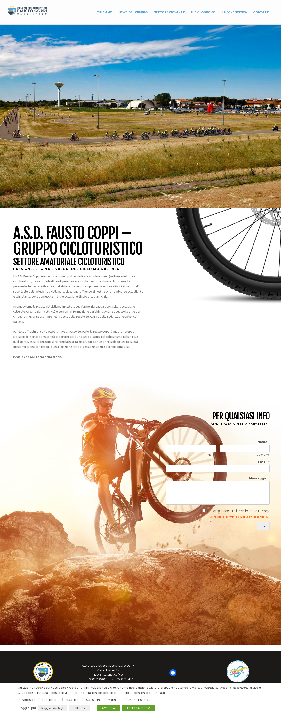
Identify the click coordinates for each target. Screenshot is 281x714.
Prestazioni (71, 700)
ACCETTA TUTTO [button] (138, 708)
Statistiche (93, 700)
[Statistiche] (83, 699)
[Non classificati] (126, 699)
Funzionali (49, 700)
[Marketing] (105, 699)
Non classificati (139, 700)
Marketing (115, 700)
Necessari (28, 700)
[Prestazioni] (61, 699)
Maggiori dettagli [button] (52, 708)
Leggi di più (27, 708)
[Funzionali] (39, 699)
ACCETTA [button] (108, 708)
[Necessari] (19, 699)
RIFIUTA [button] (79, 708)
